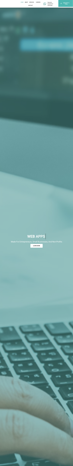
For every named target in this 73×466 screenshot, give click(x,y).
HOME (22, 2)
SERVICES (32, 2)
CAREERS (38, 2)
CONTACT (30, 5)
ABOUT (26, 2)
